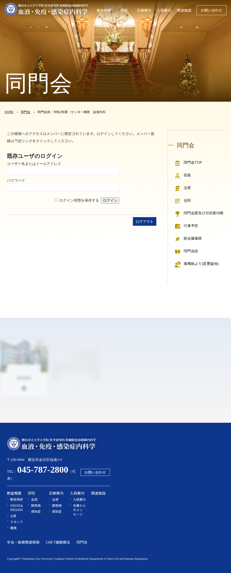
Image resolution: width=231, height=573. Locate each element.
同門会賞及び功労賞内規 (203, 213)
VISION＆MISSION (16, 507)
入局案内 (79, 499)
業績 (13, 528)
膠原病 (36, 505)
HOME (9, 112)
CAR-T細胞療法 (58, 542)
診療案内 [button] (144, 10)
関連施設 (184, 10)
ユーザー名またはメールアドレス (34, 164)
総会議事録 (193, 238)
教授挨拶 (16, 499)
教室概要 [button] (104, 10)
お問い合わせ (211, 10)
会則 (187, 200)
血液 (34, 499)
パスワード (16, 180)
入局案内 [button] (164, 10)
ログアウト (145, 221)
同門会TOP (193, 162)
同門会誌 (191, 251)
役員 (187, 175)
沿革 (187, 187)
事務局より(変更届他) (201, 263)
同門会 (25, 112)
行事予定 (191, 225)
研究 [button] (124, 10)
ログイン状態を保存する (79, 200)
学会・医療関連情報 (23, 542)
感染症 (36, 511)
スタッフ (16, 522)
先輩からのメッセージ (79, 510)
